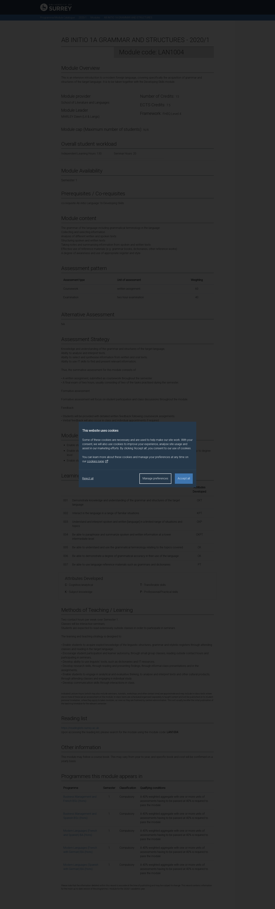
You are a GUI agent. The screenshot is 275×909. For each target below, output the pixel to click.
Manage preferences (155, 478)
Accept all (184, 478)
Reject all (87, 478)
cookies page (97, 461)
